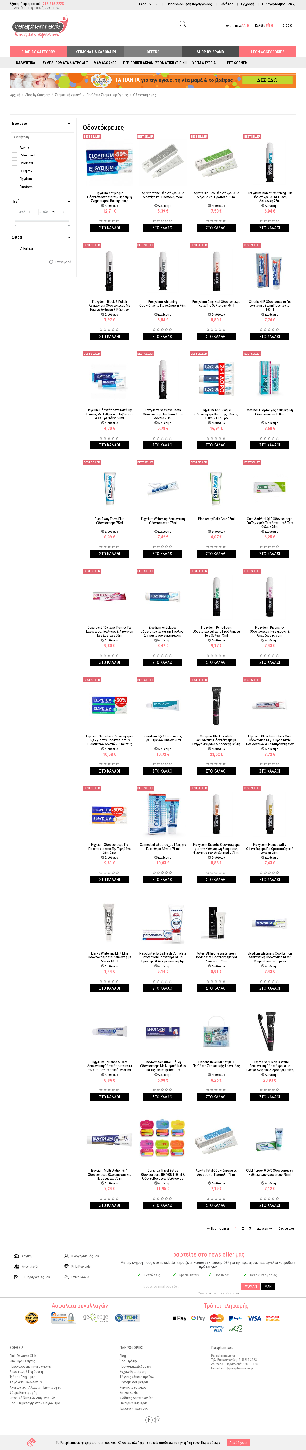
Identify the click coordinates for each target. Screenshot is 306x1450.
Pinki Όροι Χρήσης (22, 1361)
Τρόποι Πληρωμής (22, 1377)
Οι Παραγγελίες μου (32, 1277)
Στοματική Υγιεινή (171, 63)
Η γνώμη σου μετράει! (135, 1382)
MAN (268, 1286)
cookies (110, 1442)
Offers (153, 51)
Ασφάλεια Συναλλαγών (26, 1382)
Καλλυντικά (25, 63)
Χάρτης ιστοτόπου (133, 1387)
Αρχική (23, 1256)
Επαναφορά (60, 262)
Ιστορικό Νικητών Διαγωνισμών (32, 1398)
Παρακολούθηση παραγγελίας (189, 4)
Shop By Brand (210, 51)
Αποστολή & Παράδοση (26, 1371)
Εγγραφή (247, 4)
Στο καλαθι (109, 227)
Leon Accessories (267, 51)
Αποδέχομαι (238, 1442)
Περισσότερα (210, 1442)
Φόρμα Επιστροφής (23, 1393)
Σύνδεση (226, 4)
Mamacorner (105, 63)
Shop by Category (38, 51)
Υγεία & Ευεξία (204, 63)
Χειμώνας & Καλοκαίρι (96, 51)
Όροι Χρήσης (129, 1361)
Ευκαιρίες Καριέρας (134, 1403)
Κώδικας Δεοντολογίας (136, 1398)
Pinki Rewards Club (23, 1356)
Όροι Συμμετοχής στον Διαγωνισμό (35, 1403)
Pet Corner (237, 63)
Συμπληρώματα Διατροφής (65, 63)
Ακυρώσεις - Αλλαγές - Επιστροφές (35, 1387)
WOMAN (251, 1286)
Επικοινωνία (76, 1277)
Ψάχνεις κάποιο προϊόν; (137, 1377)
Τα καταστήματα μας (134, 1408)
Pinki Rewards (77, 1266)
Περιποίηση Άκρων (138, 63)
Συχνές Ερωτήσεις (133, 1371)
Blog (123, 1356)
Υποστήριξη (26, 1266)
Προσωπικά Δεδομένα (135, 1366)
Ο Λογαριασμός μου (81, 1256)
